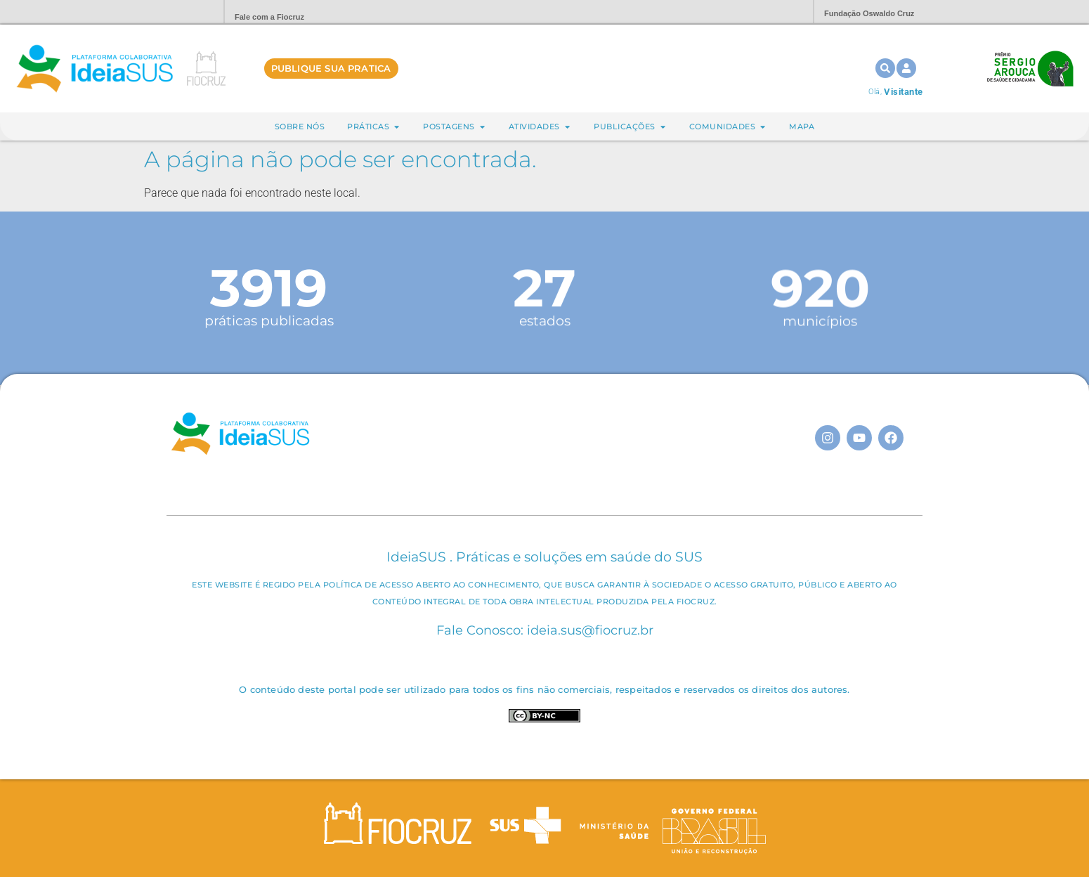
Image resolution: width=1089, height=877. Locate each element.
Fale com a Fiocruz (269, 17)
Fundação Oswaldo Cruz (869, 13)
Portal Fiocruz (179, 12)
